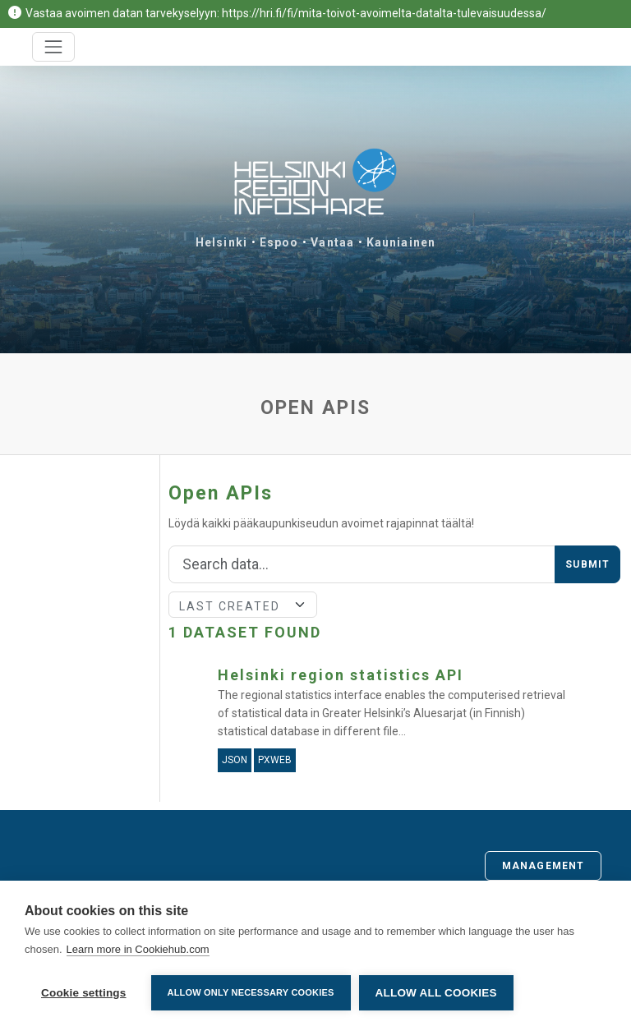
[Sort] (243, 604)
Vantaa (332, 242)
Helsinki (221, 242)
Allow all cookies (436, 993)
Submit (587, 564)
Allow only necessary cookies (251, 992)
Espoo (279, 242)
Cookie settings (84, 993)
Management (543, 866)
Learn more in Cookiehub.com (138, 949)
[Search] (362, 564)
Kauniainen (400, 242)
